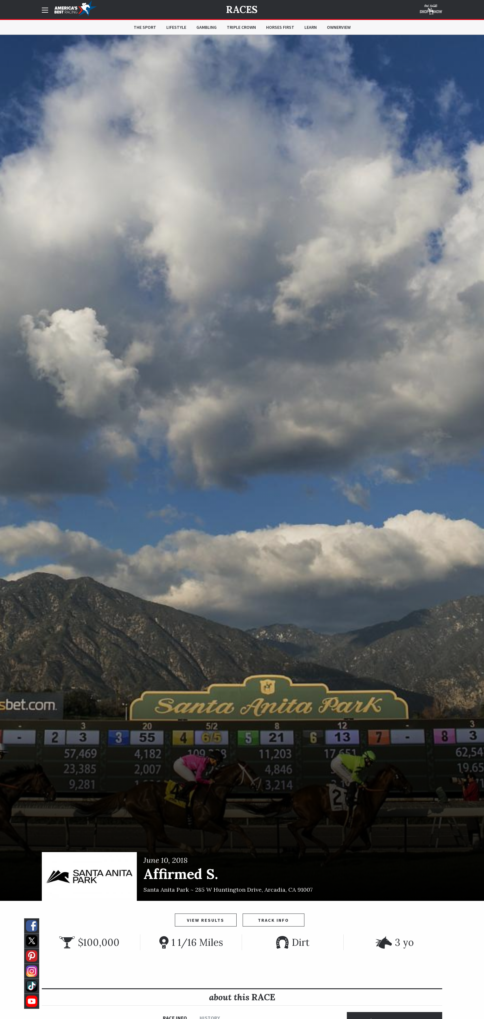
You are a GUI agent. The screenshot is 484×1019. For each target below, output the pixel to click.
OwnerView (339, 27)
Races (242, 9)
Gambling (206, 27)
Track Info (273, 920)
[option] (242, 468)
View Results (205, 920)
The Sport (145, 27)
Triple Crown (241, 27)
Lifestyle (176, 27)
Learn (310, 27)
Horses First (280, 27)
